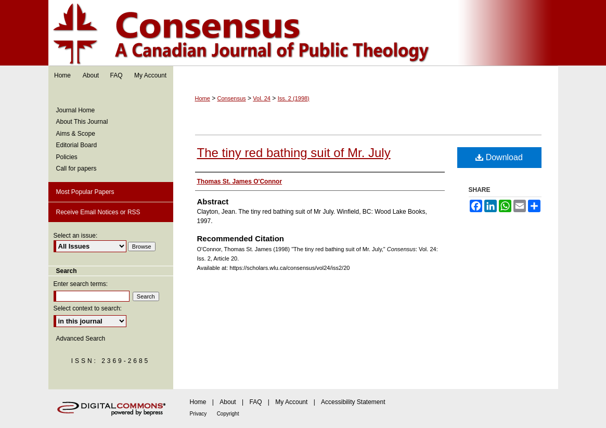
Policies (67, 157)
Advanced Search (81, 338)
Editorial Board (76, 145)
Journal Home (75, 110)
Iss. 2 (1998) (294, 98)
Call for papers (76, 168)
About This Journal (82, 121)
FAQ (255, 402)
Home (202, 98)
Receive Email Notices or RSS (98, 212)
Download (499, 157)
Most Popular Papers (85, 192)
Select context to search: (88, 308)
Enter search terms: (81, 284)
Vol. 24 (261, 98)
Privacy (198, 414)
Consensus (303, 33)
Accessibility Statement (353, 402)
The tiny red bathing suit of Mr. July (294, 153)
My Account (291, 402)
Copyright (228, 414)
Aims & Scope (75, 133)
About (228, 402)
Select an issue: (76, 235)
